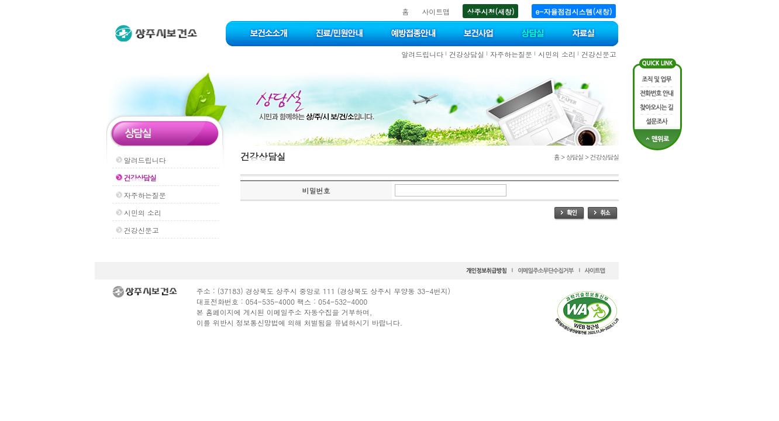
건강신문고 (598, 54)
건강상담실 (466, 54)
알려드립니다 (422, 54)
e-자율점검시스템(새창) (574, 11)
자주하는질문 (511, 54)
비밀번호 (316, 190)
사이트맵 (436, 11)
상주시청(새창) (490, 11)
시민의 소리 (556, 54)
